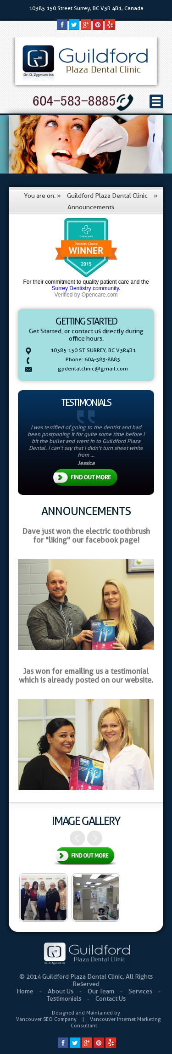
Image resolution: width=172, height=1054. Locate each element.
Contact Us (110, 998)
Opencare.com (100, 295)
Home (26, 991)
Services (141, 991)
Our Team (102, 991)
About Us (61, 991)
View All (85, 857)
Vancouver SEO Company (46, 1019)
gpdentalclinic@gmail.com (93, 368)
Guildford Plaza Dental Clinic (107, 195)
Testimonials (65, 998)
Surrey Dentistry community (85, 288)
